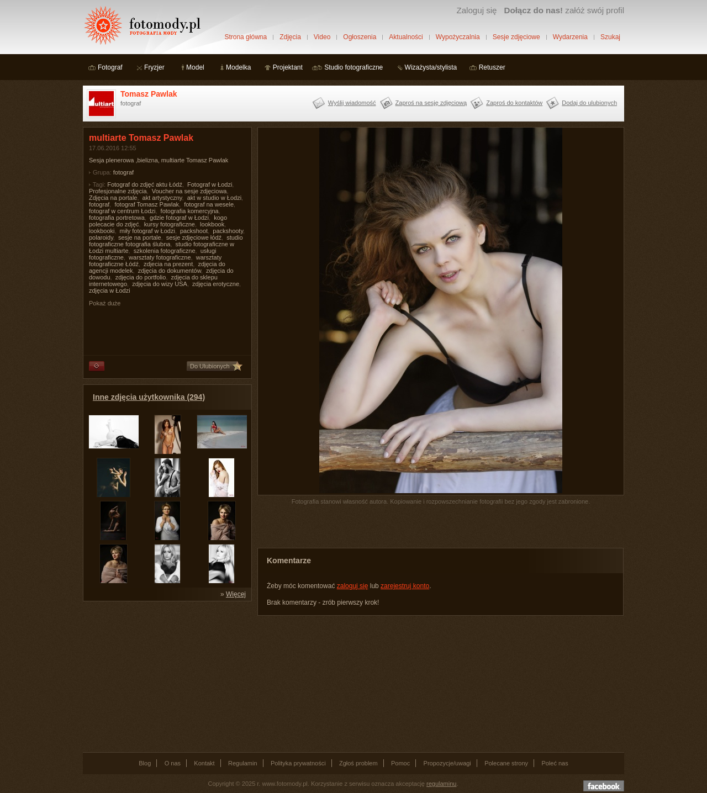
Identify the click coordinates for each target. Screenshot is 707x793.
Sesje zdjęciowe (516, 37)
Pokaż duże (104, 303)
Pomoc (400, 763)
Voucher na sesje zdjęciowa (189, 191)
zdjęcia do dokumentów (169, 270)
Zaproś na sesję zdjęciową (431, 102)
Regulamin (242, 763)
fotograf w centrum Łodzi (122, 211)
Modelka (238, 67)
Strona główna (245, 37)
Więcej (236, 594)
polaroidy (101, 237)
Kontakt (204, 763)
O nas (173, 763)
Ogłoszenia (359, 37)
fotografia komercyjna (190, 211)
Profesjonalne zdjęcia (118, 191)
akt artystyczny (162, 197)
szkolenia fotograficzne (165, 250)
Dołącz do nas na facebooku (603, 785)
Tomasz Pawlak (148, 93)
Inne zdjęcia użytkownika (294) (149, 397)
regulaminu (441, 783)
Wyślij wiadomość (352, 102)
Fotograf (110, 67)
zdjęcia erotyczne (215, 284)
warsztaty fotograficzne (160, 257)
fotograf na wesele (209, 204)
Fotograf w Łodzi (209, 184)
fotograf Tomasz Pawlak (146, 204)
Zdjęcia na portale (113, 197)
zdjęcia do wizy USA (159, 284)
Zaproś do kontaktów (514, 102)
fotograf (123, 172)
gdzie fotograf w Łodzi (179, 217)
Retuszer (492, 67)
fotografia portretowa (117, 217)
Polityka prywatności (298, 763)
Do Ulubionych (210, 366)
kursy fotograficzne (169, 224)
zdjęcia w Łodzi (109, 290)
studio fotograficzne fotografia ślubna (166, 240)
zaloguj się (352, 586)
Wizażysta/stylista (431, 67)
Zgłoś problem (358, 763)
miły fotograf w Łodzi (147, 231)
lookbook (212, 224)
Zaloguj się (476, 10)
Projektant (288, 67)
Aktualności (406, 37)
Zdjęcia (290, 37)
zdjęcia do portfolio (140, 277)
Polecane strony (506, 763)
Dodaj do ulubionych (589, 102)
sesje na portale (139, 237)
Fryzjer (154, 67)
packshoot (194, 231)
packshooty (228, 231)
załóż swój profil (564, 10)
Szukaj (610, 37)
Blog (145, 763)
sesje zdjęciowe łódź (193, 237)
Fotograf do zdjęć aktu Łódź (144, 184)
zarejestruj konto (405, 586)
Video (322, 37)
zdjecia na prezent (168, 264)
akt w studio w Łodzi (214, 197)
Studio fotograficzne (353, 67)
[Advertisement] (166, 676)
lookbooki (101, 231)
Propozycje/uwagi (447, 763)
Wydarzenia (570, 37)
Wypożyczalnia (458, 37)
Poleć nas (554, 763)
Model (195, 67)
